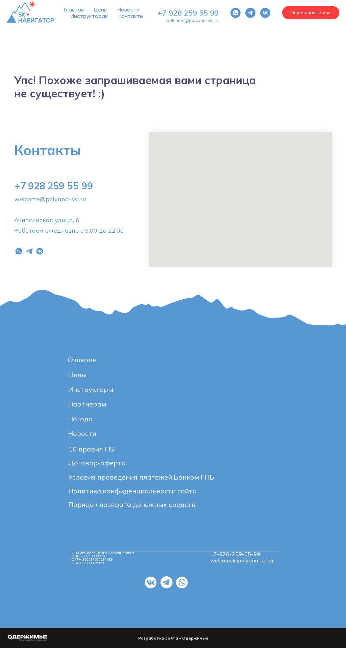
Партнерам (87, 404)
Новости (129, 9)
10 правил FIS (91, 449)
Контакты (131, 16)
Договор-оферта (97, 463)
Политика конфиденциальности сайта (132, 491)
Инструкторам (89, 16)
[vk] (265, 13)
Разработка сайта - (160, 638)
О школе (82, 359)
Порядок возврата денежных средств (132, 504)
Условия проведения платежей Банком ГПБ (141, 477)
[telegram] (250, 13)
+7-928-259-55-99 (235, 554)
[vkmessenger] (39, 251)
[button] (310, 13)
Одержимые (195, 638)
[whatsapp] (235, 13)
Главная (74, 9)
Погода (80, 419)
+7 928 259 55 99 (188, 13)
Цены (100, 9)
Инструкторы (90, 389)
